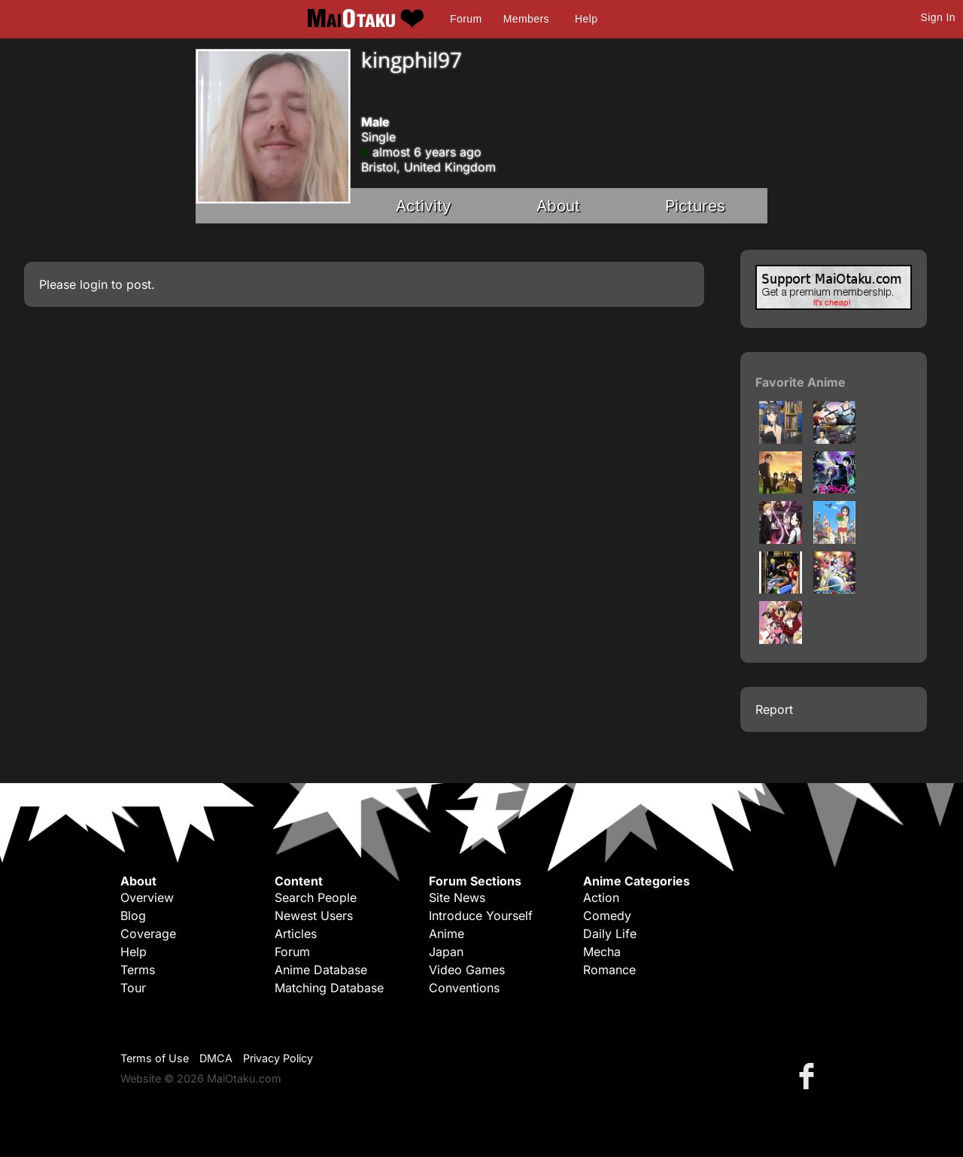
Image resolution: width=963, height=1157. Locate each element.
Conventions (464, 987)
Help (586, 19)
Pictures (695, 205)
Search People (316, 897)
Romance (609, 969)
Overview (147, 897)
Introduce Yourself (481, 915)
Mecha (602, 951)
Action (601, 897)
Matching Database (329, 987)
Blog (133, 915)
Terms (137, 969)
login (94, 284)
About (558, 205)
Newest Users (314, 915)
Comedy (607, 915)
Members (526, 19)
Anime (446, 933)
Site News (457, 897)
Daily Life (609, 933)
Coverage (148, 933)
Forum (466, 19)
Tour (133, 987)
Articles (296, 933)
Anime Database (321, 969)
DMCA (215, 1058)
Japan (446, 951)
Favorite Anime (800, 382)
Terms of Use (154, 1058)
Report (774, 709)
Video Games (467, 969)
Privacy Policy (278, 1058)
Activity (423, 205)
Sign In (938, 17)
